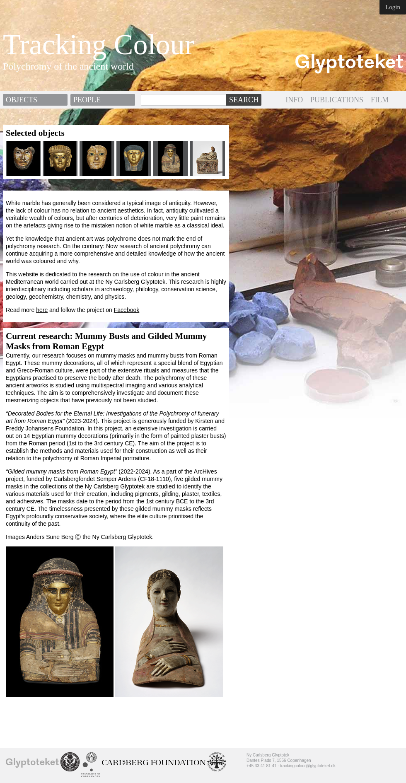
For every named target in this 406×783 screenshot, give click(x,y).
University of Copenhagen (90, 764)
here (42, 310)
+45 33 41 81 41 (262, 766)
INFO (294, 100)
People (87, 100)
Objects (21, 100)
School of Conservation (70, 761)
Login (392, 7)
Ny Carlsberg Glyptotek (32, 762)
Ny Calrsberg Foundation (153, 762)
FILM (380, 100)
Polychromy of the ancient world (68, 66)
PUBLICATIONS (336, 100)
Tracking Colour (98, 44)
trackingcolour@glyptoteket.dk (308, 766)
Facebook (126, 310)
